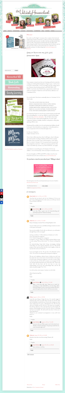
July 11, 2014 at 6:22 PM (46, 209)
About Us (9, 30)
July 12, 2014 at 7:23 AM (39, 220)
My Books (47, 30)
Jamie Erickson (36, 209)
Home (5, 30)
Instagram (52, 47)
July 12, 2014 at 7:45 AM (46, 282)
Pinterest (29, 48)
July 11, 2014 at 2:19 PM (41, 196)
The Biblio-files (37, 30)
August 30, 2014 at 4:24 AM (40, 335)
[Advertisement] (12, 59)
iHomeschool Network (32, 182)
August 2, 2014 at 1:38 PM (39, 297)
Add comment (30, 354)
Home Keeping (30, 30)
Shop (43, 30)
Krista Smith (32, 196)
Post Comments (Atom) (38, 387)
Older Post (57, 384)
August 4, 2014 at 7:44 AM (47, 322)
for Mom (39, 187)
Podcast (52, 30)
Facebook (48, 47)
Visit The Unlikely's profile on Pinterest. (14, 149)
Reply (31, 203)
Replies (33, 206)
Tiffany (31, 297)
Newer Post (29, 384)
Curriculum (23, 30)
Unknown (32, 220)
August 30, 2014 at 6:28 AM (47, 345)
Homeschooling (16, 30)
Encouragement (33, 187)
